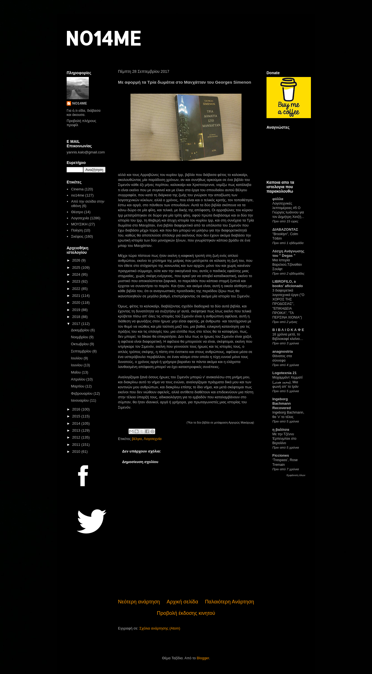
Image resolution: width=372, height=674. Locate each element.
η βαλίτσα (280, 429)
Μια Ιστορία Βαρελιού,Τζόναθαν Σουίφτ (287, 264)
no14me (77, 195)
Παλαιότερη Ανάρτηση (229, 602)
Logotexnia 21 (284, 373)
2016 (76, 409)
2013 (76, 430)
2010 (76, 451)
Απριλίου (78, 379)
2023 (76, 281)
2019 (76, 310)
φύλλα (277, 199)
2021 (76, 296)
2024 (76, 274)
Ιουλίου (77, 358)
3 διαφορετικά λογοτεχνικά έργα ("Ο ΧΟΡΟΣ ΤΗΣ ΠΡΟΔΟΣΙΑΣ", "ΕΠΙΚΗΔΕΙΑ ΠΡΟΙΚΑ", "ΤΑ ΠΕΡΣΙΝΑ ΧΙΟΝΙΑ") (288, 303)
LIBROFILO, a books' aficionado (287, 283)
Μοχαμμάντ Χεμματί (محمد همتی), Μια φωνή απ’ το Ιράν (287, 381)
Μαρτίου (78, 386)
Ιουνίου (77, 365)
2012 (76, 437)
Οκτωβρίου (80, 344)
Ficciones (280, 455)
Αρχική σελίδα (182, 602)
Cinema (77, 189)
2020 (76, 302)
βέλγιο (137, 439)
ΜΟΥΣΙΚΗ (79, 224)
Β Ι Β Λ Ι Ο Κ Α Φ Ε (288, 330)
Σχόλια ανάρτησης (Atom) (159, 628)
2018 (76, 317)
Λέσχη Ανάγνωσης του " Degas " (288, 253)
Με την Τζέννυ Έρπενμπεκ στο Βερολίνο (284, 438)
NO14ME (103, 38)
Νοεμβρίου (80, 337)
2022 (76, 289)
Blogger (203, 658)
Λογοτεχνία (153, 439)
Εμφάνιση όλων (295, 475)
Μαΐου (76, 372)
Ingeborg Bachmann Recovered (281, 403)
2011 (76, 444)
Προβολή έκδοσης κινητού (186, 613)
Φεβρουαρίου (82, 393)
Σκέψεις (77, 236)
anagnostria (282, 351)
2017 (76, 324)
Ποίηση (77, 230)
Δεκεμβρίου (81, 330)
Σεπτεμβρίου (81, 351)
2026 (76, 260)
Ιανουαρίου (80, 400)
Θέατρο (77, 212)
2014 (76, 423)
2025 (76, 267)
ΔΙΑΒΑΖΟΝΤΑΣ (285, 229)
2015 (76, 416)
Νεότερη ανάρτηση (139, 602)
